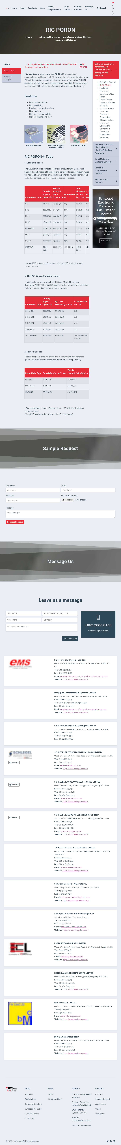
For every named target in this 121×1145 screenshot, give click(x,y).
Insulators (104, 88)
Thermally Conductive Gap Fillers (107, 94)
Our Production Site (32, 1109)
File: (69, 495)
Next (115, 219)
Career (98, 1109)
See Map (13, 762)
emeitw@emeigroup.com (71, 867)
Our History (29, 1118)
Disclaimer (99, 1114)
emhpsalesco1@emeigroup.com (94, 676)
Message (9, 508)
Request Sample (8, 78)
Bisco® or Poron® (108, 82)
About (22, 8)
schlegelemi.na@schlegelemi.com (75, 897)
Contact (98, 1094)
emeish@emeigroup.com (71, 831)
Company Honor (55, 1099)
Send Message (70, 638)
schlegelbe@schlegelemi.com (73, 927)
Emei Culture (30, 1099)
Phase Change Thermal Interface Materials (107, 103)
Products (32, 8)
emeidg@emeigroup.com (71, 798)
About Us (28, 1094)
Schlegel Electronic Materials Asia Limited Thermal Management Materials (104, 70)
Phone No (10, 495)
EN (113, 2)
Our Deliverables (31, 1114)
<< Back (6, 64)
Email (63, 485)
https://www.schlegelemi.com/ (76, 900)
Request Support (15, 522)
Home (14, 8)
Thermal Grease (107, 108)
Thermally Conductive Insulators (105, 135)
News (42, 8)
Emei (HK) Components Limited (101, 171)
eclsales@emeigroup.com (72, 957)
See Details (106, 240)
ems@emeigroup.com (69, 676)
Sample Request (102, 1099)
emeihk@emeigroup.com (70, 765)
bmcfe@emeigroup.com (71, 1016)
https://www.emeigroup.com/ (75, 679)
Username (10, 485)
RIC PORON (105, 85)
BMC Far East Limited (81, 1125)
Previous (95, 219)
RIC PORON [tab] (9, 71)
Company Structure (33, 1104)
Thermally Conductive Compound (105, 126)
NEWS (51, 1094)
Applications (100, 1104)
